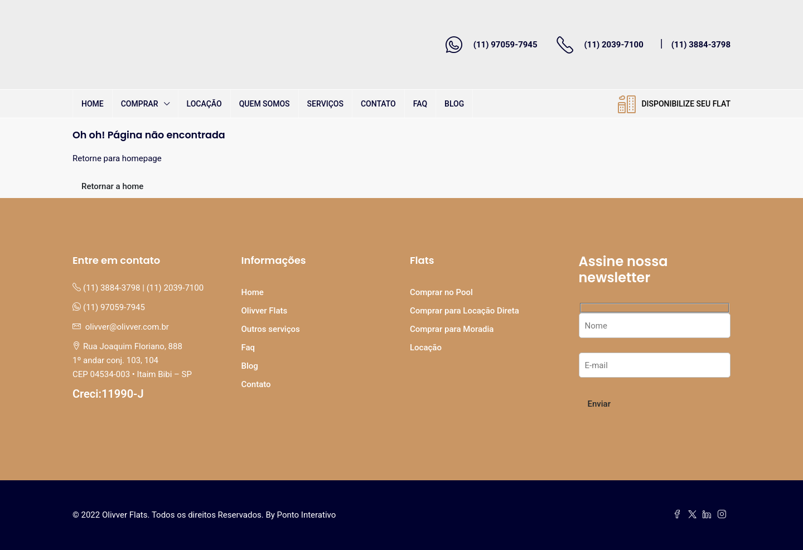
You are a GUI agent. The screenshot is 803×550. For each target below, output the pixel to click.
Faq (420, 103)
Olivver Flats (264, 311)
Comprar (139, 103)
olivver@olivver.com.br (127, 327)
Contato (378, 103)
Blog (454, 103)
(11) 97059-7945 (505, 45)
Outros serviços (270, 329)
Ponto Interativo (306, 515)
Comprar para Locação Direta (464, 311)
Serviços (325, 103)
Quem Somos (264, 103)
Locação (204, 103)
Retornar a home (112, 186)
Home (92, 103)
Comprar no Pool (441, 292)
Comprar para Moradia (452, 329)
